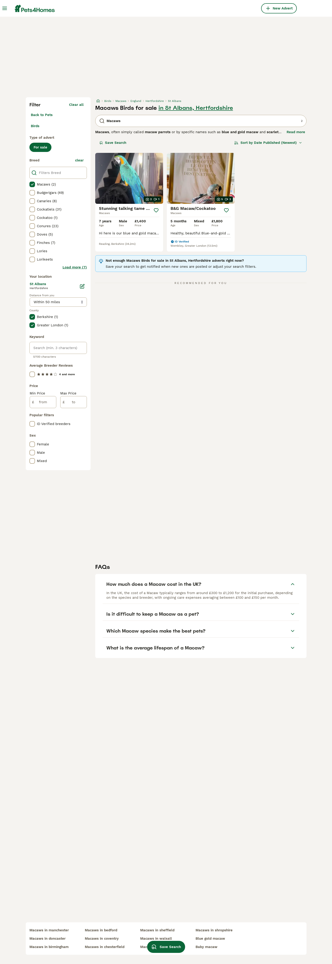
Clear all (76, 105)
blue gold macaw (210, 938)
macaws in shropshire (214, 930)
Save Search (112, 143)
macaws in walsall (156, 938)
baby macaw (206, 947)
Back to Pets (42, 115)
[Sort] (268, 142)
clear (79, 160)
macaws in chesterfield (104, 947)
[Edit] (82, 286)
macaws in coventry (102, 938)
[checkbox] (32, 184)
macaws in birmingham (49, 947)
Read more (296, 132)
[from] (43, 402)
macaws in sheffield (157, 930)
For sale (40, 147)
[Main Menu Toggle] (4, 8)
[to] (73, 402)
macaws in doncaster (47, 938)
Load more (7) (75, 267)
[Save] (156, 210)
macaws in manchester (49, 930)
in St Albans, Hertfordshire (195, 108)
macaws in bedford (101, 930)
